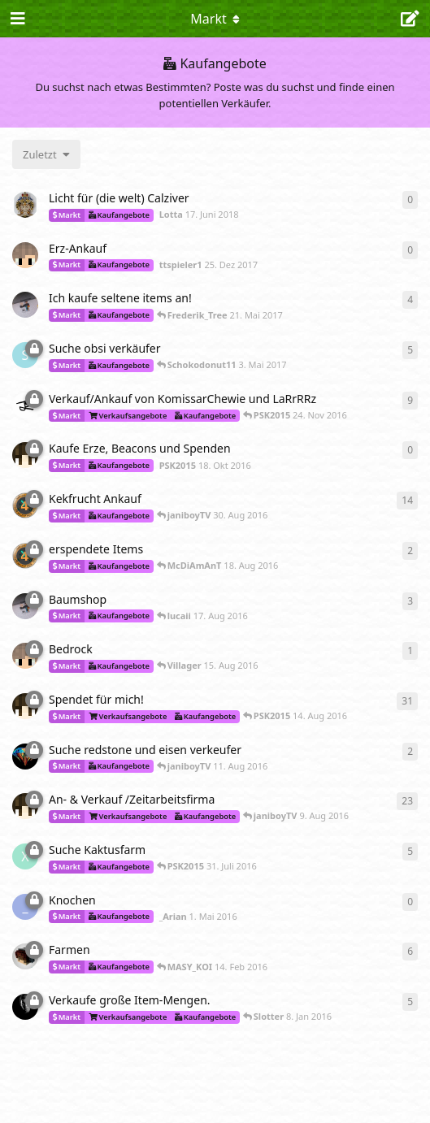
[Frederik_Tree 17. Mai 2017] (25, 305)
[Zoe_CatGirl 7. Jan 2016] (25, 1007)
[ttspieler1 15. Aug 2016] (25, 656)
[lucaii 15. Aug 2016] (25, 556)
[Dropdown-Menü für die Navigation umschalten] (215, 18)
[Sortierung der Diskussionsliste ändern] (46, 154)
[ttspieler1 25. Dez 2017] (25, 255)
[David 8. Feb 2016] (25, 956)
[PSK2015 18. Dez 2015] (25, 806)
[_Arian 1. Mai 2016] (25, 907)
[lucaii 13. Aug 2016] (25, 505)
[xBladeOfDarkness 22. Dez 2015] (25, 856)
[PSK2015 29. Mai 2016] (25, 706)
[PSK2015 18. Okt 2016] (25, 455)
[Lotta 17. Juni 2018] (25, 205)
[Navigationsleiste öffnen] (16, 18)
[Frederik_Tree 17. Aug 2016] (25, 606)
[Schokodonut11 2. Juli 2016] (25, 355)
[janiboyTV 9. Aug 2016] (25, 757)
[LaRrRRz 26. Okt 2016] (25, 405)
